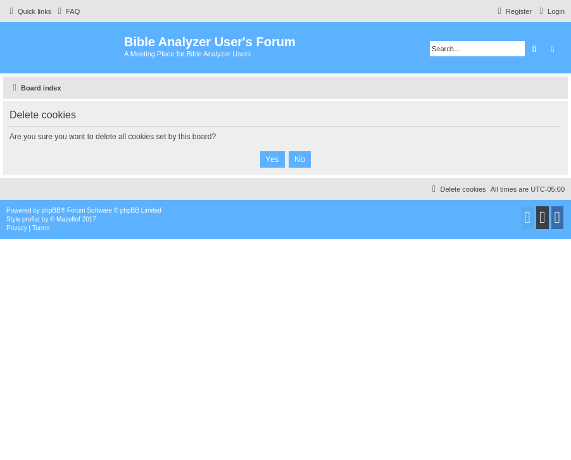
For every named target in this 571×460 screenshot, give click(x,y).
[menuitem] (67, 11)
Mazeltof (68, 219)
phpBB (51, 210)
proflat (31, 219)
